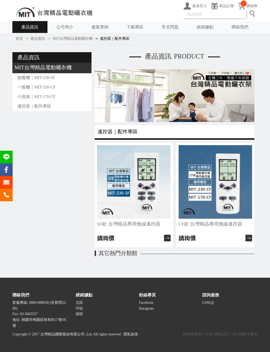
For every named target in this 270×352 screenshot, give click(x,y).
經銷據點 (205, 27)
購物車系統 (192, 334)
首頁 (19, 39)
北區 (79, 303)
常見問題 (170, 27)
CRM (208, 334)
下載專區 (135, 27)
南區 (79, 314)
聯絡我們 (240, 27)
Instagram (146, 308)
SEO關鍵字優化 (245, 334)
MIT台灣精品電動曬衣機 (72, 39)
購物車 (248, 6)
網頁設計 (222, 334)
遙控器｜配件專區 (114, 39)
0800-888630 (39, 303)
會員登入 (195, 6)
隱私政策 (130, 334)
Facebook (146, 303)
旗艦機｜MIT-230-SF (36, 77)
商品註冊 (222, 6)
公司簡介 (64, 27)
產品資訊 (29, 27)
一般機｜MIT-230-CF (36, 87)
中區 (79, 308)
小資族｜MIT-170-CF (36, 96)
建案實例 (99, 27)
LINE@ (208, 303)
